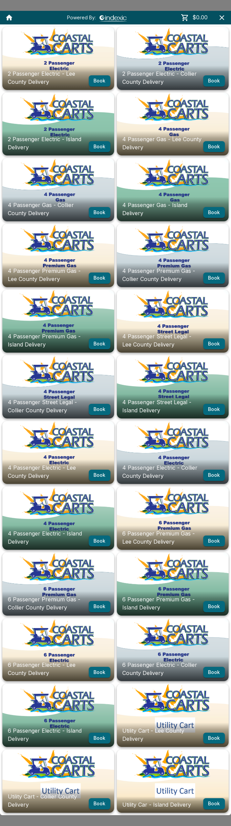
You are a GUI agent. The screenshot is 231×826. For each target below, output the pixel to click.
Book (99, 81)
